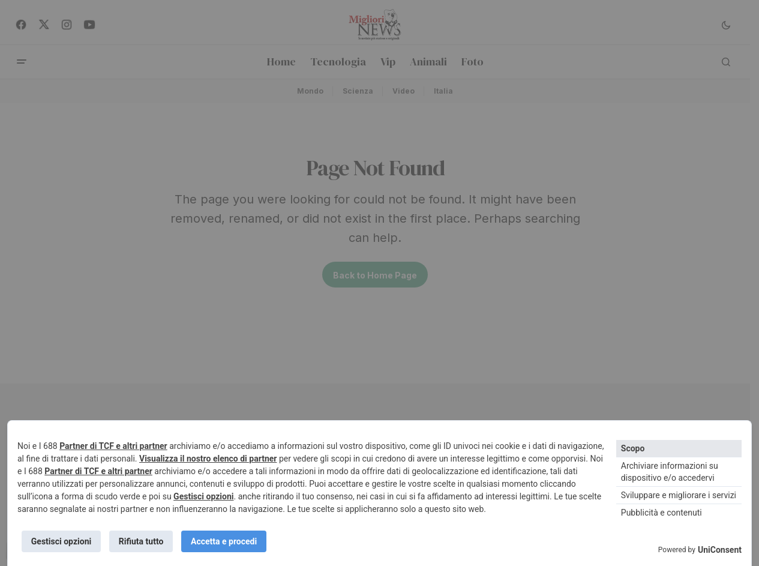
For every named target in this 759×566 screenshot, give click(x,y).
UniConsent (720, 550)
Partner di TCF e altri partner (113, 445)
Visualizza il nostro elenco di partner (208, 457)
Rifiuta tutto (143, 541)
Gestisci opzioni (203, 495)
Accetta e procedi (227, 541)
